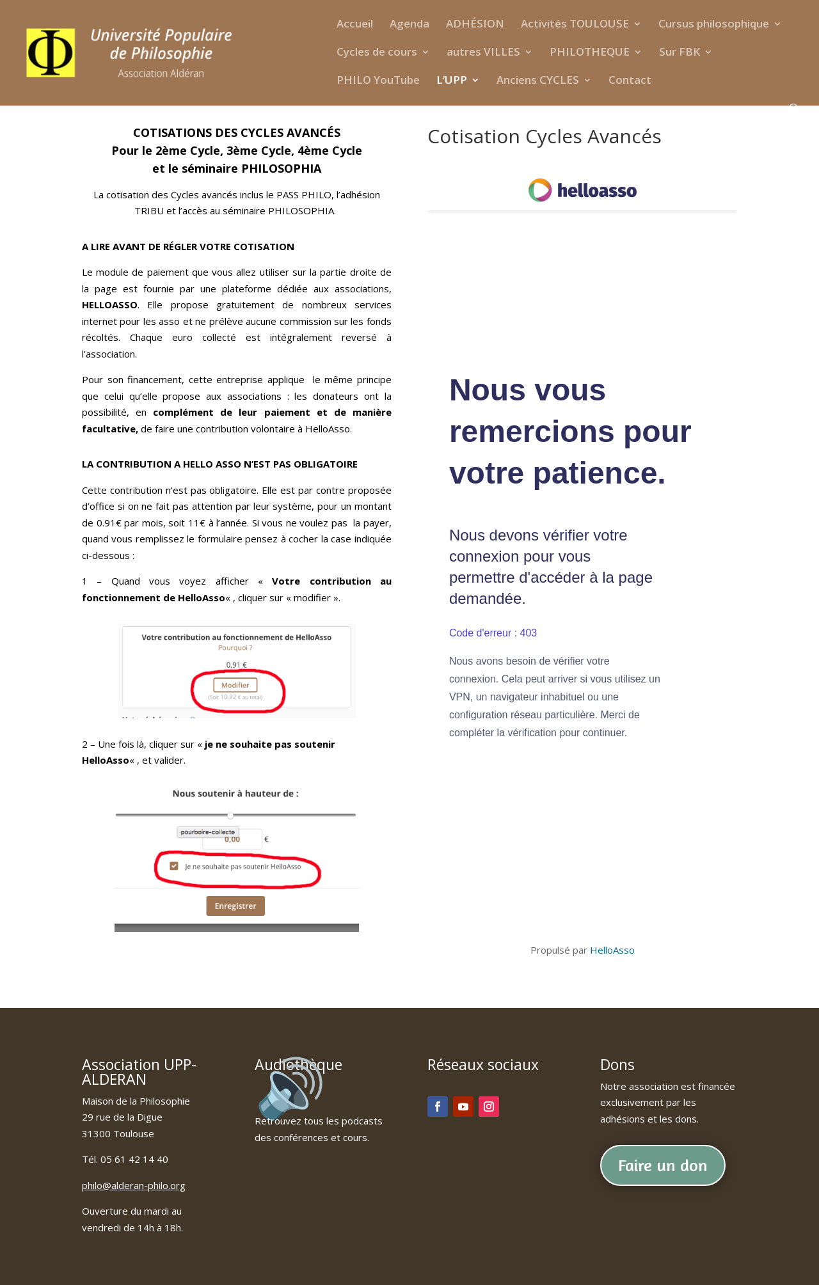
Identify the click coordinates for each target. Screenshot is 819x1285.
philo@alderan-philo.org (134, 1185)
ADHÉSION (475, 25)
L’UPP (451, 81)
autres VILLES (483, 53)
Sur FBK (679, 53)
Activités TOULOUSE (575, 25)
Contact (629, 81)
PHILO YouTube (378, 81)
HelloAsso (612, 949)
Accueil (355, 25)
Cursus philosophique (713, 25)
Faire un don (663, 1165)
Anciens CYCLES (538, 81)
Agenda (409, 25)
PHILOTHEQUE (590, 53)
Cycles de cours (377, 53)
